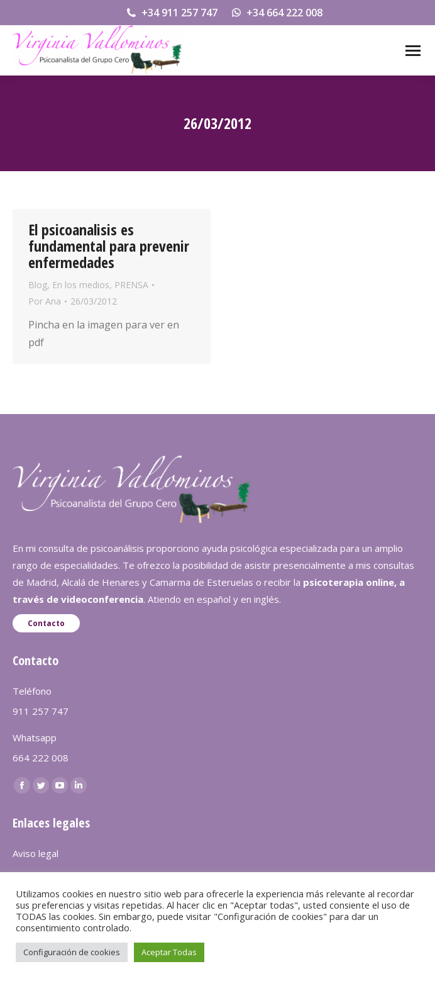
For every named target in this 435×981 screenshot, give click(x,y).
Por (44, 301)
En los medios (80, 285)
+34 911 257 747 (171, 13)
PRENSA (131, 285)
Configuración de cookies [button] (71, 952)
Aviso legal (35, 853)
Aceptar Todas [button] (169, 952)
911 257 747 (41, 711)
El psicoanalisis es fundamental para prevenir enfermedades (108, 245)
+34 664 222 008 (276, 13)
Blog (37, 285)
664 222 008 (41, 757)
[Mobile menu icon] (413, 50)
